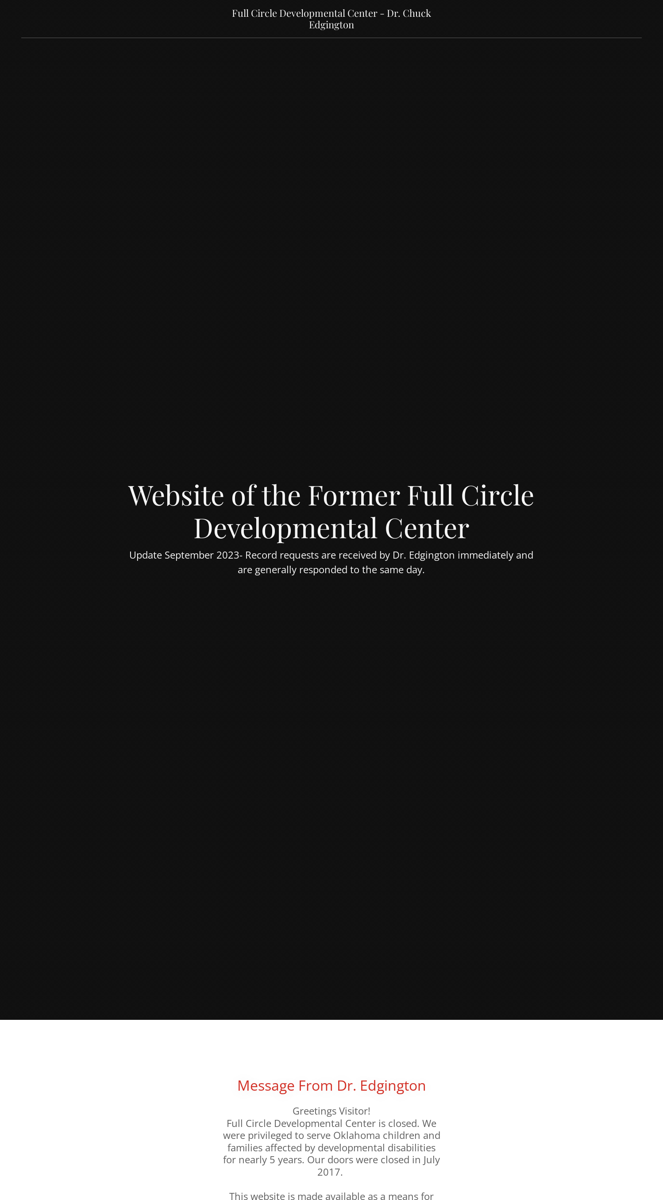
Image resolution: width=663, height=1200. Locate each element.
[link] (331, 26)
